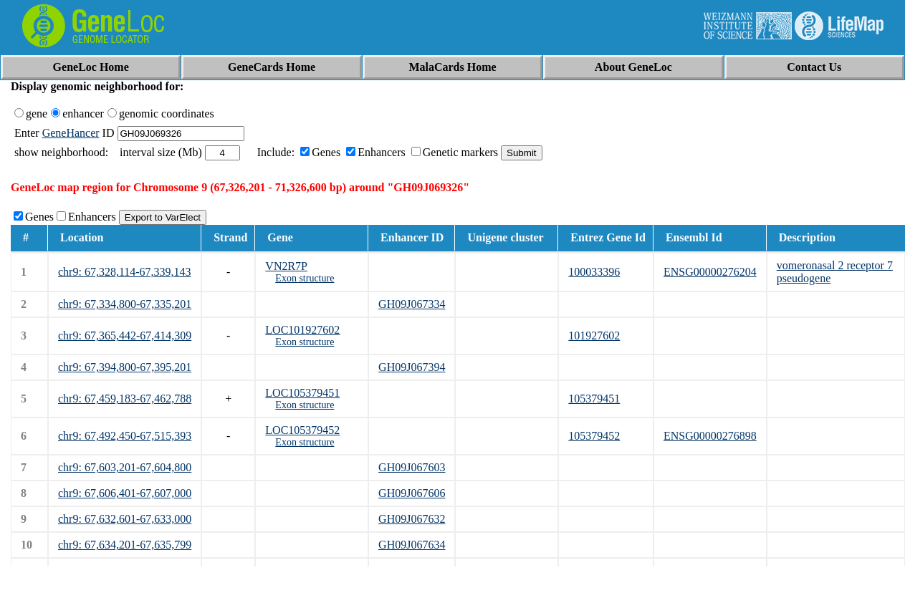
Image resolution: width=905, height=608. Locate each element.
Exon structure (304, 278)
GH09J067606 (411, 493)
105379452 (594, 436)
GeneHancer (71, 133)
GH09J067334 (411, 304)
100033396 (594, 272)
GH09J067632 (411, 519)
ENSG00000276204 (710, 272)
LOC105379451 (302, 393)
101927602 (594, 335)
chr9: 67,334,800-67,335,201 (124, 304)
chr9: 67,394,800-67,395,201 (124, 367)
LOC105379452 (302, 430)
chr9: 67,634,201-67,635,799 (124, 545)
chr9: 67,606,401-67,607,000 (124, 493)
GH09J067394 (411, 367)
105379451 (594, 398)
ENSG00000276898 (710, 436)
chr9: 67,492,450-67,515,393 (124, 436)
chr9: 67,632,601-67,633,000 (124, 519)
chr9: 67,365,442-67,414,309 (124, 335)
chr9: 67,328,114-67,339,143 (124, 272)
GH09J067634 (411, 545)
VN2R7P (286, 266)
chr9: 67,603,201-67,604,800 (124, 467)
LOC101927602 (302, 330)
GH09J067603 (411, 467)
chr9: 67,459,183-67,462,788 (124, 398)
